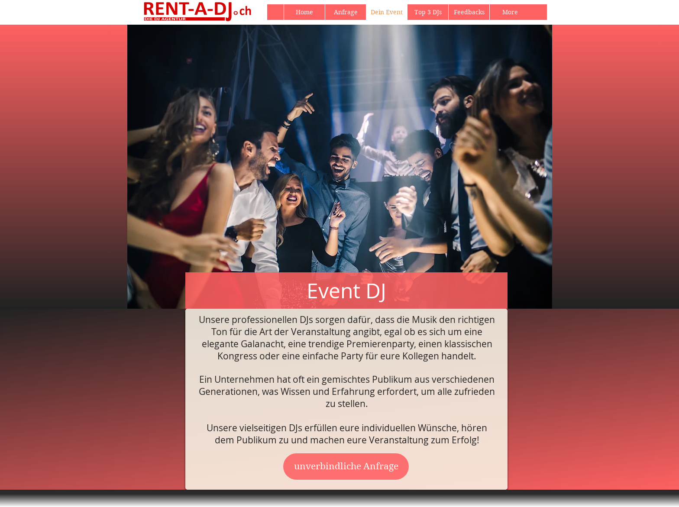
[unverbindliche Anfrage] (346, 466)
